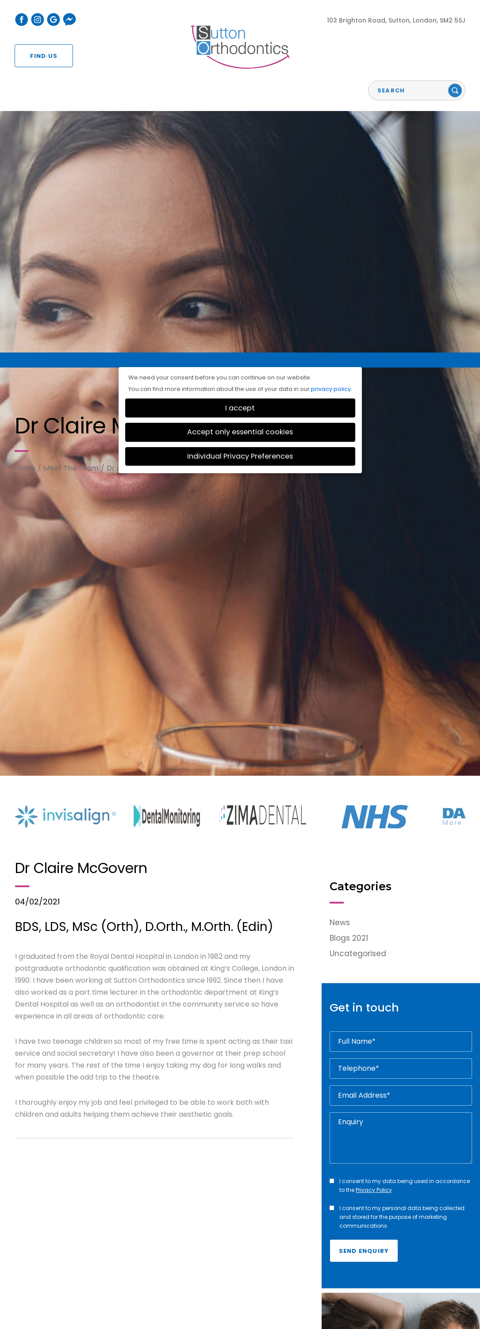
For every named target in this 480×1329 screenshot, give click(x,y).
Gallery (300, 1241)
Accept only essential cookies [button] (240, 65)
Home (25, 101)
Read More (362, 1185)
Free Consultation (86, 1241)
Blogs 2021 (349, 571)
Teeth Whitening (232, 1241)
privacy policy (331, 22)
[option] (74, 449)
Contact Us (445, 1241)
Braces (184, 1241)
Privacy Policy (374, 823)
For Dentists (394, 1241)
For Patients (342, 1241)
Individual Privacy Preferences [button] (240, 89)
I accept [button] (240, 41)
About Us (29, 1241)
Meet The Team (71, 101)
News (340, 555)
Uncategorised (358, 586)
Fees (274, 1241)
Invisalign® (146, 1241)
